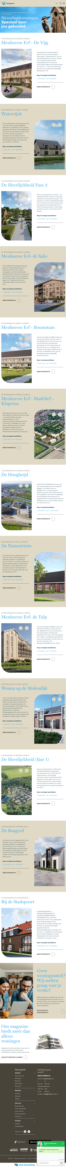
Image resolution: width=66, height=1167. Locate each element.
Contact (17, 1124)
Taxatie (17, 1098)
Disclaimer (10, 1158)
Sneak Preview (19, 1076)
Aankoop (17, 1096)
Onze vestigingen (20, 1108)
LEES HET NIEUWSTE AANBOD (14, 1057)
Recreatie (18, 1086)
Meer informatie (46, 87)
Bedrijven (18, 1081)
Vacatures (18, 1116)
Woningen (18, 1078)
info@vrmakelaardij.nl (64, 3)
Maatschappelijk (20, 1113)
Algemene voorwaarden (20, 1158)
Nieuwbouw (18, 1083)
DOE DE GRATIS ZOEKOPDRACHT (51, 1011)
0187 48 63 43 (60, 3)
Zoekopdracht (19, 1126)
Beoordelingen (19, 1106)
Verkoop (17, 1093)
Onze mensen (19, 1111)
